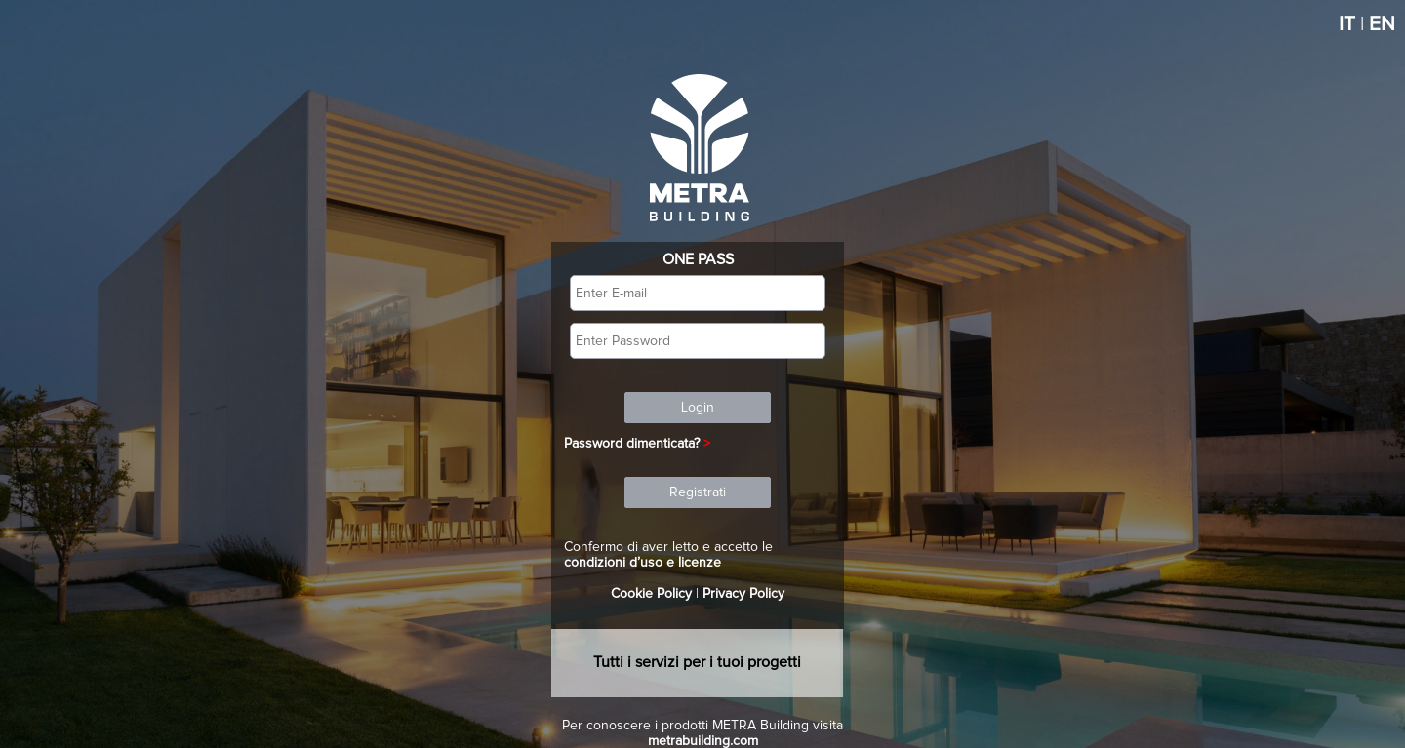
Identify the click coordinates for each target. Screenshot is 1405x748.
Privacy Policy (743, 594)
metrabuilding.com (703, 741)
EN (1382, 24)
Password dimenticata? (632, 444)
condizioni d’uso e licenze (642, 563)
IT (1347, 24)
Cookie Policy (651, 594)
